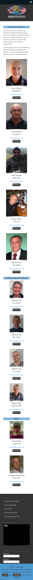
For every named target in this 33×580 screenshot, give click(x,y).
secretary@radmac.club (16, 138)
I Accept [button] (5, 575)
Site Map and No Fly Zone (12, 516)
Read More (17, 575)
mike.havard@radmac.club (16, 340)
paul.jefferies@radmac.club (16, 306)
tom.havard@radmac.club (16, 375)
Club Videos (8, 509)
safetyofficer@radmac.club (16, 268)
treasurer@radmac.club (16, 181)
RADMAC (16, 10)
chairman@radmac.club (16, 94)
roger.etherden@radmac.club (17, 409)
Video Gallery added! (11, 505)
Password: (6, 559)
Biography (17, 97)
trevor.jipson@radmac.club (16, 481)
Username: (6, 553)
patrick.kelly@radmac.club (16, 447)
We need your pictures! (11, 512)
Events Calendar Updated (12, 501)
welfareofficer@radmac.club (16, 225)
